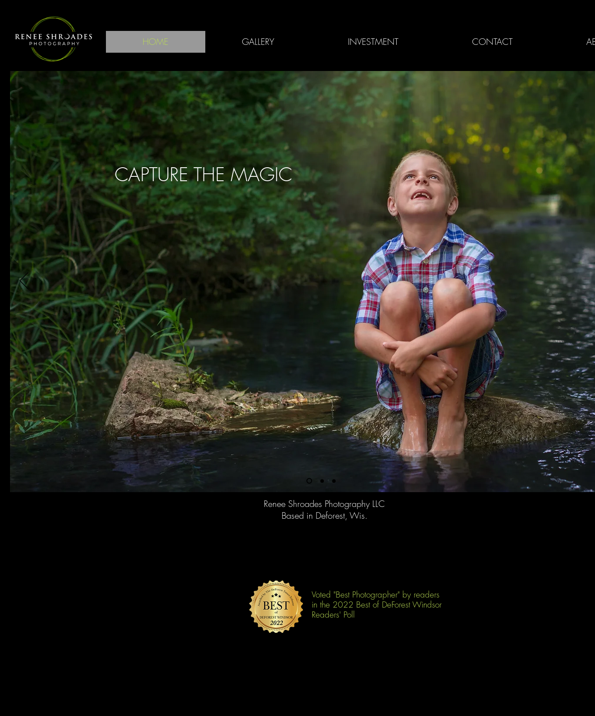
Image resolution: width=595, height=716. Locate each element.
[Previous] (24, 281)
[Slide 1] (309, 481)
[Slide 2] (322, 481)
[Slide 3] (334, 481)
